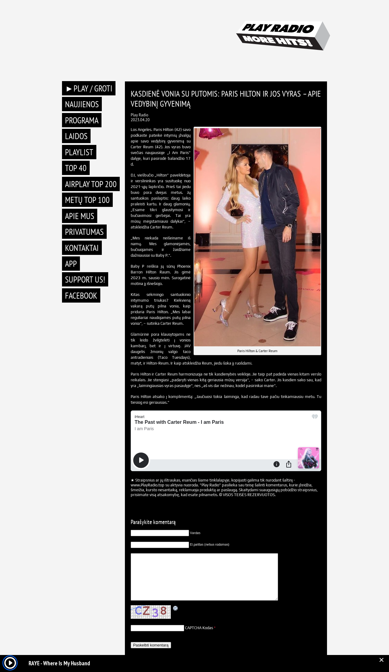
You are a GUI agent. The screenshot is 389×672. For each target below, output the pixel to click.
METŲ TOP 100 (87, 199)
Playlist (79, 152)
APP (71, 263)
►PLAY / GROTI (88, 88)
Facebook (81, 295)
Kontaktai (82, 247)
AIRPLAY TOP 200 (91, 184)
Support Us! (85, 279)
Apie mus (79, 215)
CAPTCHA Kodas (199, 628)
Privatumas (84, 231)
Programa (81, 120)
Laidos (76, 136)
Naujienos (82, 104)
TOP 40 (76, 167)
